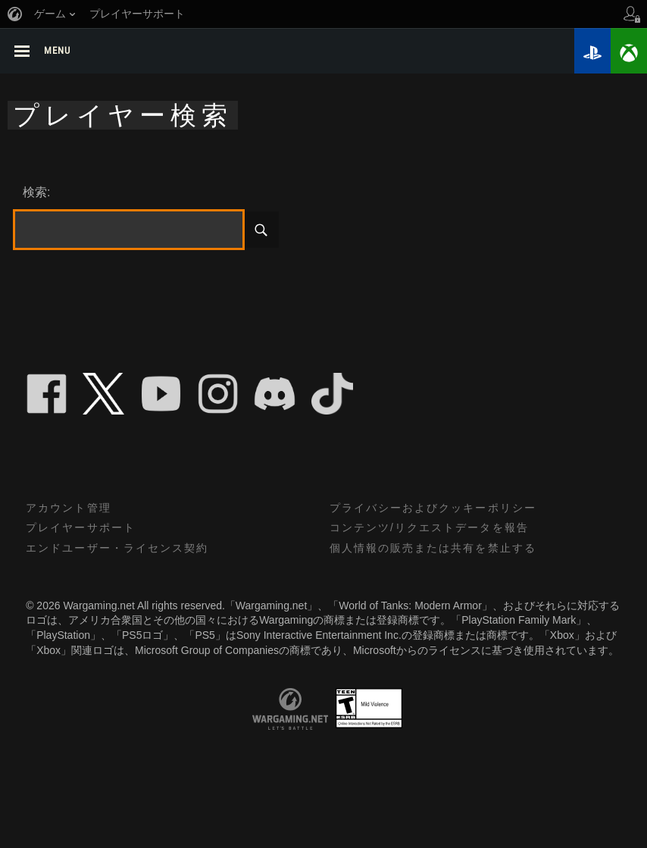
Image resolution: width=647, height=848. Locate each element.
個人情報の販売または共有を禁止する (433, 550)
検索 (260, 231)
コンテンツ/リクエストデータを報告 (430, 530)
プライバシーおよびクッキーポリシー (433, 510)
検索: (36, 193)
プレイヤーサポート (81, 530)
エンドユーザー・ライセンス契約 (117, 550)
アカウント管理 (68, 510)
